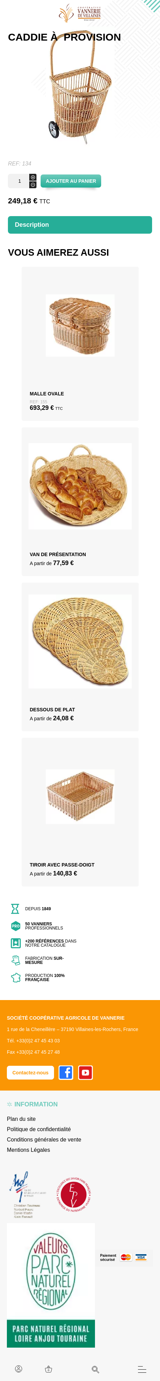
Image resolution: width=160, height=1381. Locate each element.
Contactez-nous (30, 1072)
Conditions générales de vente (44, 1140)
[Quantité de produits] (22, 181)
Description (32, 224)
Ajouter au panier (71, 181)
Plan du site (21, 1119)
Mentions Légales (28, 1150)
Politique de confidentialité (39, 1129)
